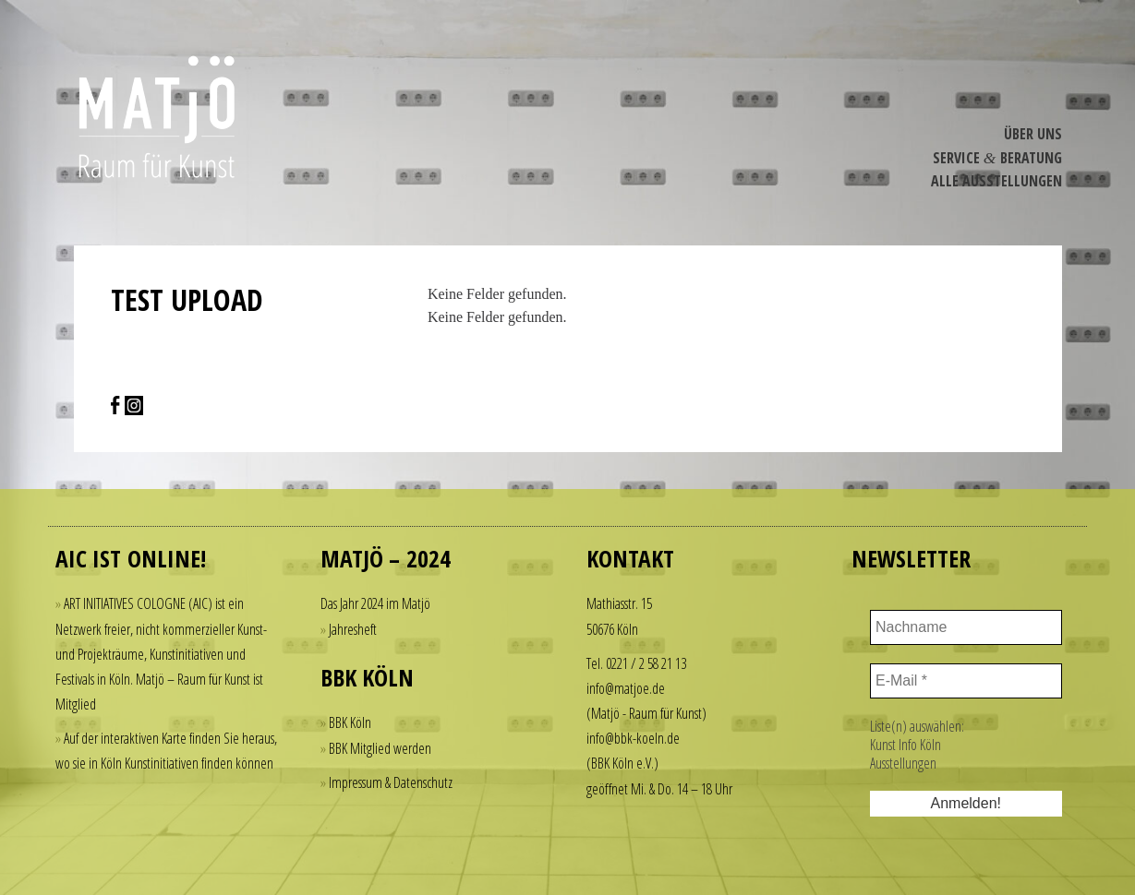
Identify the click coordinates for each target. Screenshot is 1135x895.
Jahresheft (353, 629)
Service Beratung (997, 158)
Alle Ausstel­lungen (996, 181)
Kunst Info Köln (905, 744)
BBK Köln (350, 722)
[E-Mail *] (966, 680)
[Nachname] (966, 627)
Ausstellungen (903, 763)
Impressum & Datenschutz (391, 782)
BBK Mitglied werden (380, 748)
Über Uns (1033, 134)
